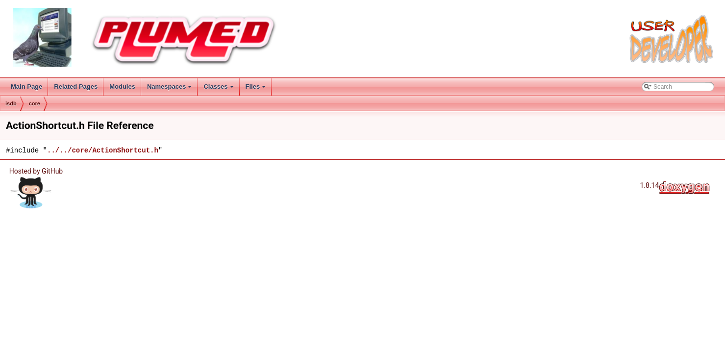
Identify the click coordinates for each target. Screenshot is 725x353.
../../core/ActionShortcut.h (102, 150)
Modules (122, 86)
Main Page (26, 86)
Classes (219, 89)
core (34, 103)
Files (257, 89)
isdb (11, 103)
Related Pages (76, 86)
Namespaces (170, 89)
